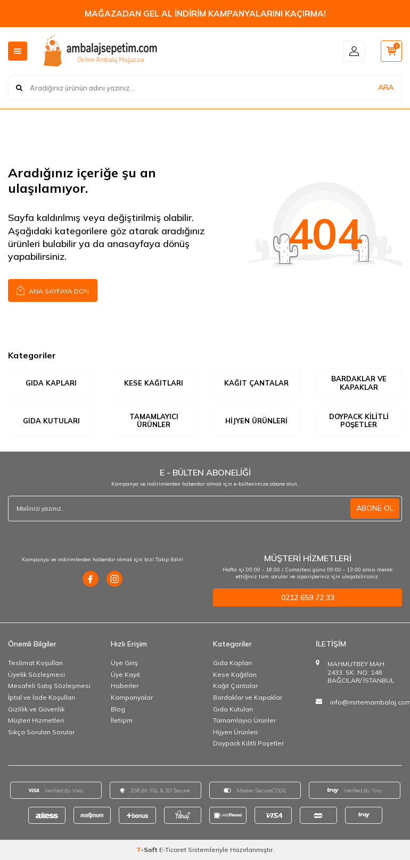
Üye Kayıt (125, 674)
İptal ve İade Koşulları (41, 697)
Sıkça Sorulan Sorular (41, 732)
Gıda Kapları (51, 383)
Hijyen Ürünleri (256, 420)
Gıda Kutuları (51, 420)
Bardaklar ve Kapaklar (359, 382)
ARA (385, 87)
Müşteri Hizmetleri (36, 720)
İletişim (122, 720)
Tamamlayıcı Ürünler (153, 420)
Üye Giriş (124, 663)
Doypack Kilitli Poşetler (359, 420)
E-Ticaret (172, 850)
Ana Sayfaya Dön (53, 290)
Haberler (124, 686)
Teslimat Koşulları (35, 663)
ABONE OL (374, 508)
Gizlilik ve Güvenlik (36, 709)
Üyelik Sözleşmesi (36, 674)
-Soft (147, 850)
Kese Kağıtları (153, 383)
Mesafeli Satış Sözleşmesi (49, 686)
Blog (118, 709)
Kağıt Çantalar (256, 383)
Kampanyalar (132, 697)
